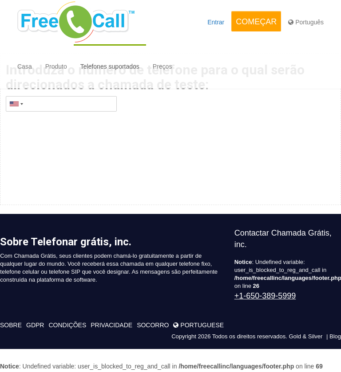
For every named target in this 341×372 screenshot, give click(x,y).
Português (306, 22)
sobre (11, 325)
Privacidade (111, 325)
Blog (335, 336)
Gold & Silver (305, 336)
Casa (24, 66)
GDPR (35, 325)
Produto (56, 66)
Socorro (153, 325)
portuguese (198, 325)
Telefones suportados (109, 66)
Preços (162, 66)
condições (67, 325)
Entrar (215, 22)
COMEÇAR (256, 21)
